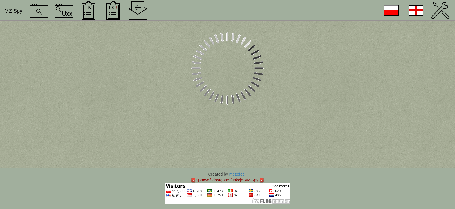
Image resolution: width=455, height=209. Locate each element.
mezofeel (237, 174)
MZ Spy (13, 11)
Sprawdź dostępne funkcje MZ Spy (227, 180)
